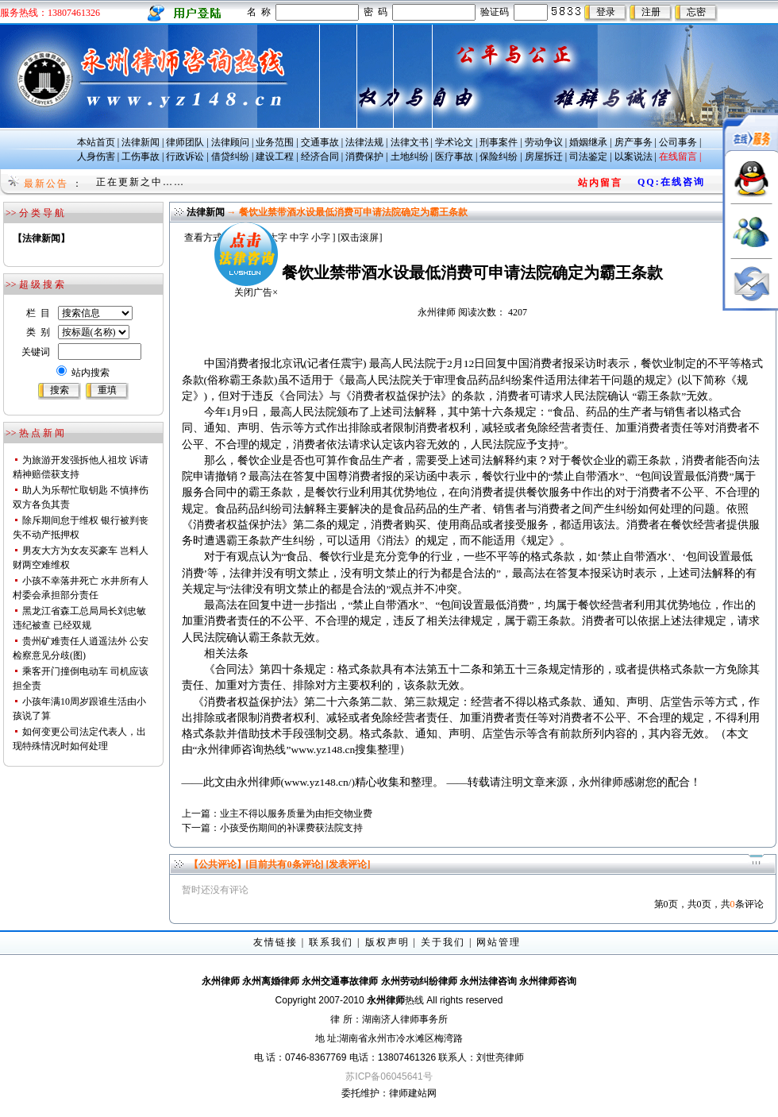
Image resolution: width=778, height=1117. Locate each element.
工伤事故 (140, 156)
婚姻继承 (588, 142)
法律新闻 (140, 142)
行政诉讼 (185, 156)
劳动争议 (544, 142)
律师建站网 (413, 1093)
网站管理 (498, 942)
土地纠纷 (410, 156)
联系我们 (331, 942)
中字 (299, 237)
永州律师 (437, 312)
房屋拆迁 (544, 156)
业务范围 (275, 142)
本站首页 (96, 142)
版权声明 (387, 942)
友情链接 (275, 942)
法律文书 (410, 142)
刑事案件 (499, 142)
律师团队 (185, 142)
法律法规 (364, 142)
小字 (320, 237)
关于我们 (443, 942)
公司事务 (678, 142)
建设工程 (275, 156)
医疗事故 (454, 156)
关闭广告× (239, 275)
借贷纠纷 (230, 156)
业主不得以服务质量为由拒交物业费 (296, 813)
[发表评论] (347, 864)
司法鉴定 (588, 156)
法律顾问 (230, 142)
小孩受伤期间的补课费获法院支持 (291, 827)
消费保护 (364, 156)
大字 (277, 237)
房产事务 (633, 142)
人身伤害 (96, 156)
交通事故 (320, 142)
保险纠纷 (499, 156)
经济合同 (320, 156)
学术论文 (454, 142)
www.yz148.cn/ (318, 782)
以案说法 (633, 156)
